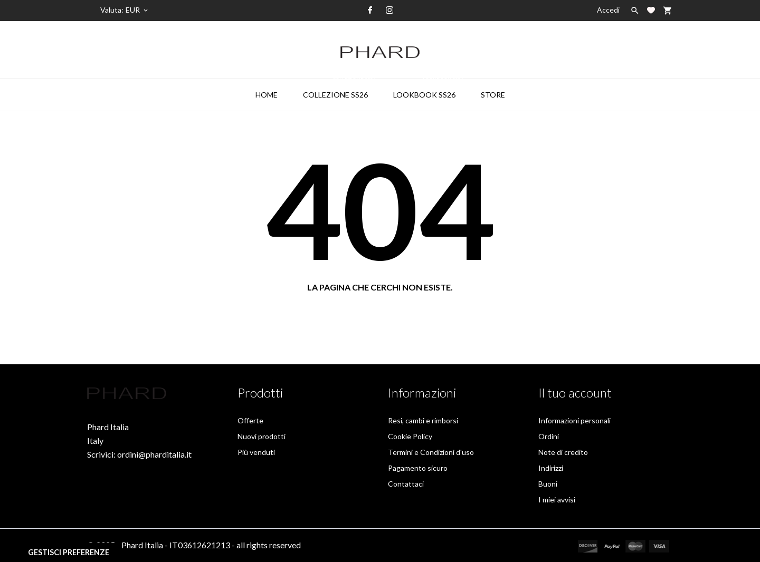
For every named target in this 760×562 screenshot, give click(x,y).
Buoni (547, 483)
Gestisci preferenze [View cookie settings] (68, 552)
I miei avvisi (556, 499)
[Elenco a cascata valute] (137, 10)
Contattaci (406, 483)
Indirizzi (550, 467)
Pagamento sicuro (418, 467)
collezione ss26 (340, 89)
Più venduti (256, 452)
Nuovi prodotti (262, 436)
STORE (493, 94)
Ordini (548, 436)
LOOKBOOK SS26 (429, 89)
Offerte (250, 420)
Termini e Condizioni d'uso (431, 452)
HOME (266, 94)
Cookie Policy (410, 436)
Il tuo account (575, 392)
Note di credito (563, 452)
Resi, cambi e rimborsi (423, 420)
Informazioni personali (574, 420)
